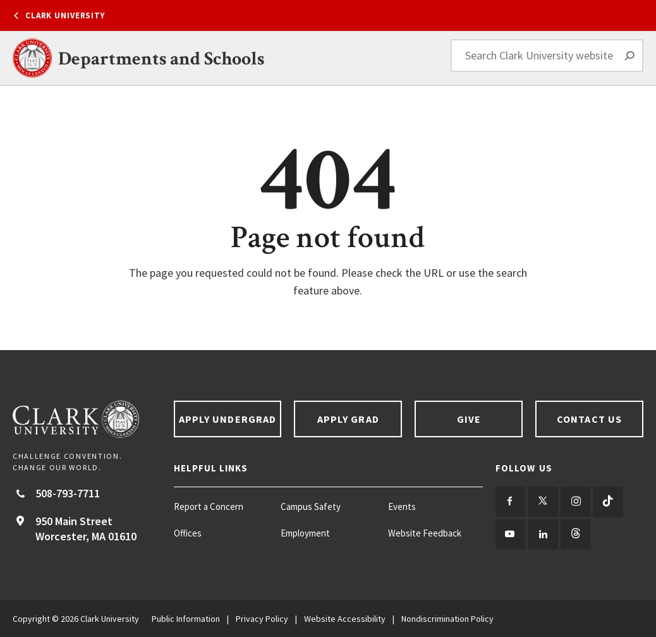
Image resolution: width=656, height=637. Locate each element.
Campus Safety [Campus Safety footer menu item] (311, 506)
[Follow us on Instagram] (575, 501)
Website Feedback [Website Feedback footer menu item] (424, 533)
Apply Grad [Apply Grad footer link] (348, 419)
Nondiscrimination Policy (447, 618)
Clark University (65, 15)
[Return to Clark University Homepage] (87, 419)
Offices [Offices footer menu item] (188, 533)
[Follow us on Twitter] (542, 501)
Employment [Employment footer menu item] (305, 533)
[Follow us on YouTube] (510, 534)
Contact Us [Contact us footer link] (589, 419)
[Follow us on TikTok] (607, 501)
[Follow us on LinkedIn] (542, 534)
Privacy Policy (262, 618)
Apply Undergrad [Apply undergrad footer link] (227, 419)
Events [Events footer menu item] (402, 506)
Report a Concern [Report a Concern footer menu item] (208, 506)
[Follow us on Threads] (575, 534)
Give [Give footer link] (469, 419)
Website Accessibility (345, 618)
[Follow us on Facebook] (510, 501)
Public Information (186, 618)
